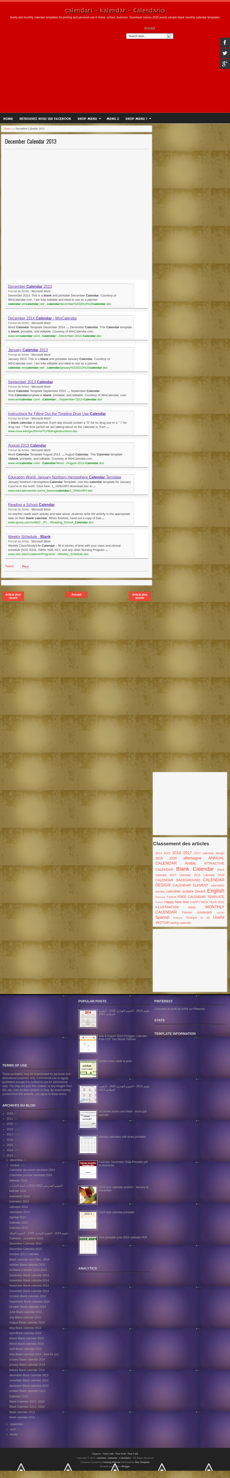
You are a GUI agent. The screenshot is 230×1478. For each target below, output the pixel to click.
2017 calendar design (209, 853)
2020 (173, 858)
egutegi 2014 (17, 1217)
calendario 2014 (19, 1212)
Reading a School (31, 505)
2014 (158, 853)
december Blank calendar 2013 (28, 1375)
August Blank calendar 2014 (27, 1322)
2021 (10, 1118)
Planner (187, 912)
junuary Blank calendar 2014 (27, 1359)
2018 (159, 858)
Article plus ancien (139, 596)
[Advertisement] (149, 76)
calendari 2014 (18, 1207)
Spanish (162, 917)
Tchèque (191, 917)
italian (192, 907)
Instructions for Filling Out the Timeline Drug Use (57, 414)
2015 (167, 853)
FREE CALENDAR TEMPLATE (200, 897)
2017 (187, 853)
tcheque (178, 917)
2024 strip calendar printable (116, 1212)
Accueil (149, 28)
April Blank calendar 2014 (25, 1333)
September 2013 (30, 382)
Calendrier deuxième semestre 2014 (32, 1170)
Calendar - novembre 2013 (26, 1238)
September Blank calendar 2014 (29, 1301)
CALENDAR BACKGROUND (177, 880)
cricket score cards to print (115, 1061)
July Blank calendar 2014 (25, 1317)
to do (205, 917)
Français (160, 897)
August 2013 (27, 445)
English (215, 891)
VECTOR (162, 923)
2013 (10, 1155)
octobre (15, 1165)
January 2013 (28, 350)
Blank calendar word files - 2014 (29, 1259)
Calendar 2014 (18, 1227)
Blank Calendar (195, 869)
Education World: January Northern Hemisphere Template (64, 477)
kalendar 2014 (18, 1180)
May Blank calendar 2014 (25, 1328)
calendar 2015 (189, 875)
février (14, 1434)
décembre (16, 1160)
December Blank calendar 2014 (29, 1275)
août (13, 1429)
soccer (220, 912)
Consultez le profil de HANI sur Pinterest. (180, 1009)
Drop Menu (87, 119)
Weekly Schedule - (29, 537)
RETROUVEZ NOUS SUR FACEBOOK (45, 119)
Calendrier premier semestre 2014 (30, 1175)
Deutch (200, 891)
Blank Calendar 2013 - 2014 (26, 1401)
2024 (10, 1113)
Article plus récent (13, 596)
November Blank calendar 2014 (29, 1280)
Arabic (190, 863)
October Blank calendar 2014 (27, 1296)
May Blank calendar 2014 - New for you (34, 1354)
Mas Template (142, 1462)
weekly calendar (180, 923)
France (171, 897)
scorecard (204, 912)
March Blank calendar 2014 (26, 1338)
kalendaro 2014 (19, 1201)
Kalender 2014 (18, 1222)
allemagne (192, 858)
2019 (10, 1129)
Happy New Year (176, 902)
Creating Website (111, 1462)
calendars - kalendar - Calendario (115, 10)
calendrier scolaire (180, 891)
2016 (176, 853)
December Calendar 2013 (31, 141)
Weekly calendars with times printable (122, 1136)
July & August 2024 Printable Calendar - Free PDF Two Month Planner (124, 1037)
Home (8, 119)
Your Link (108, 1453)
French (159, 902)
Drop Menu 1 (136, 119)
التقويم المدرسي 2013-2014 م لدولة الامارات (36, 1185)
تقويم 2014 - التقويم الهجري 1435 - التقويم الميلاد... (39, 1233)
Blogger (126, 1466)
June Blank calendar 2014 (25, 1312)
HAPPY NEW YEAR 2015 (207, 902)
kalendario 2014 (19, 1196)
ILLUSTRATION (167, 907)
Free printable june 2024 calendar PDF (123, 1237)
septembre (17, 1424)
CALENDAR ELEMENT (191, 885)
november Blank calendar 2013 (28, 1380)
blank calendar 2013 (22, 1412)
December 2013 (30, 286)
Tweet (9, 566)
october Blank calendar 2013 (27, 1264)
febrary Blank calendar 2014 (27, 1370)
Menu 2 (113, 119)
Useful (218, 917)
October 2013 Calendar (24, 1254)
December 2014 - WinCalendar (42, 318)
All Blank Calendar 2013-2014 (28, 1270)
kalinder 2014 (17, 1191)
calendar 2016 (213, 875)
